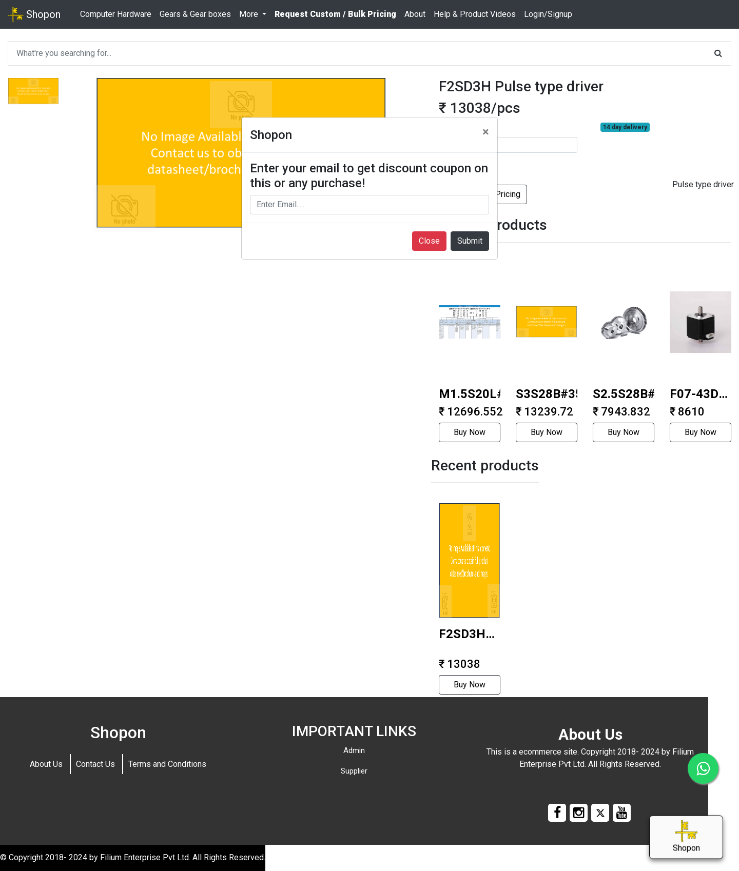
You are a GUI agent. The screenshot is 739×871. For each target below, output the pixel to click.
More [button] (249, 14)
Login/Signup (548, 14)
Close (429, 241)
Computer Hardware (115, 14)
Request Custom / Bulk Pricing (335, 14)
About (414, 14)
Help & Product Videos (475, 14)
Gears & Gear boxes (195, 14)
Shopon (34, 14)
